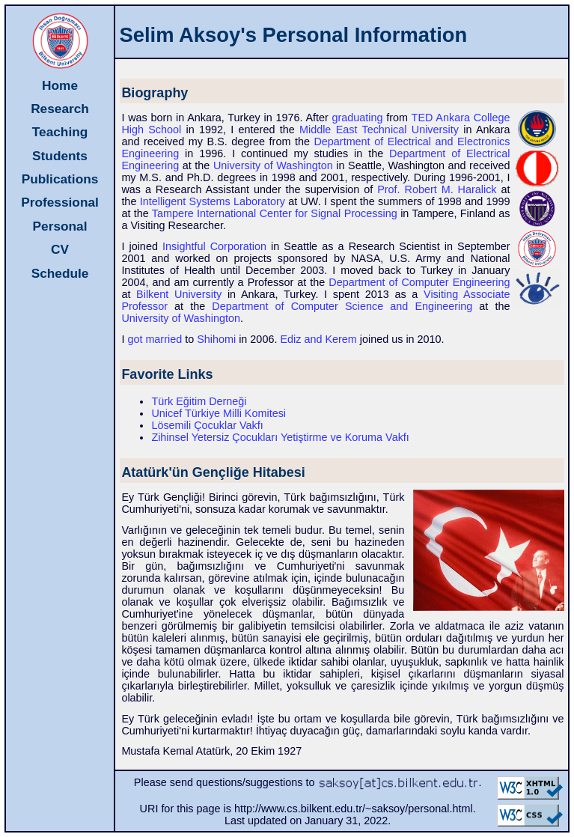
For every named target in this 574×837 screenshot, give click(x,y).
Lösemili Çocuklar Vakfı (207, 425)
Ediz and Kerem (318, 339)
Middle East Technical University (379, 130)
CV (60, 249)
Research (60, 108)
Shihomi (216, 339)
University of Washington (273, 165)
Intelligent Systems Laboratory (212, 201)
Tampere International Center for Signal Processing (274, 213)
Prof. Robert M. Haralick (436, 189)
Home (60, 85)
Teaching (60, 131)
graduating (357, 118)
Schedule (60, 273)
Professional (60, 202)
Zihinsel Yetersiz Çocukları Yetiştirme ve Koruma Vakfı (280, 437)
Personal (60, 226)
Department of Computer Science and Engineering (342, 306)
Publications (60, 178)
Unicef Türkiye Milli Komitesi (218, 413)
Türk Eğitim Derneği (198, 401)
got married (154, 339)
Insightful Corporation (214, 246)
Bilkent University (179, 294)
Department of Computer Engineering (419, 282)
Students (60, 155)
